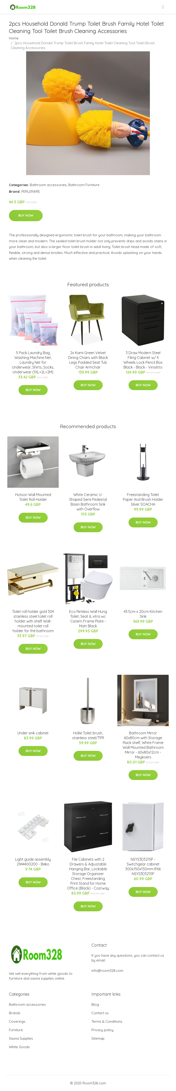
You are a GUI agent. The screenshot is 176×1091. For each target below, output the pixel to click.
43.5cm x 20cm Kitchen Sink (143, 614)
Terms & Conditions (106, 1021)
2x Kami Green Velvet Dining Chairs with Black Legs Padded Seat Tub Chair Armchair (88, 359)
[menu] (163, 7)
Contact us (100, 1013)
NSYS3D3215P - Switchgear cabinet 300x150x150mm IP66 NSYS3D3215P (143, 866)
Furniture (16, 1030)
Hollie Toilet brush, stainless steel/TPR (88, 735)
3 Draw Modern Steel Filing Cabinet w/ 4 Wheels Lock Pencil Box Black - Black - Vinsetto (143, 359)
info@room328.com (107, 970)
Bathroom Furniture (83, 185)
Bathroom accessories (48, 185)
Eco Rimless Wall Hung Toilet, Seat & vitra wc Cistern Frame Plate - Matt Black (88, 618)
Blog (95, 1004)
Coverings (17, 1021)
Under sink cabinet (33, 733)
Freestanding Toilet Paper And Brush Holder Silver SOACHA (143, 499)
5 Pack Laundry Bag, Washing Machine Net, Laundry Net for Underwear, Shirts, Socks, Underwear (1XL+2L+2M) (33, 362)
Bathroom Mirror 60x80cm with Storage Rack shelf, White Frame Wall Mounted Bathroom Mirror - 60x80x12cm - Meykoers (143, 745)
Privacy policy (102, 1030)
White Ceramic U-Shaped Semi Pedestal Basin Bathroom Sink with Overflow (88, 501)
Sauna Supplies (21, 1038)
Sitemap (97, 1038)
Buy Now (25, 215)
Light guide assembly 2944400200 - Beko (33, 861)
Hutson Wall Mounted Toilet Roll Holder (33, 497)
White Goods (19, 1047)
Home (14, 38)
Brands (14, 1013)
